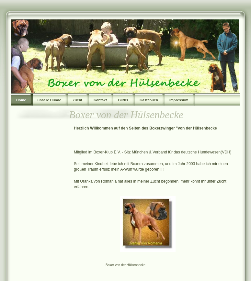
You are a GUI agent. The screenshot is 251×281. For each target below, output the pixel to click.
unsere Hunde (49, 100)
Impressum (178, 100)
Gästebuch (149, 100)
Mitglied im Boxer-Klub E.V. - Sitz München (111, 152)
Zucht (77, 100)
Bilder (123, 100)
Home (21, 100)
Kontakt (100, 100)
